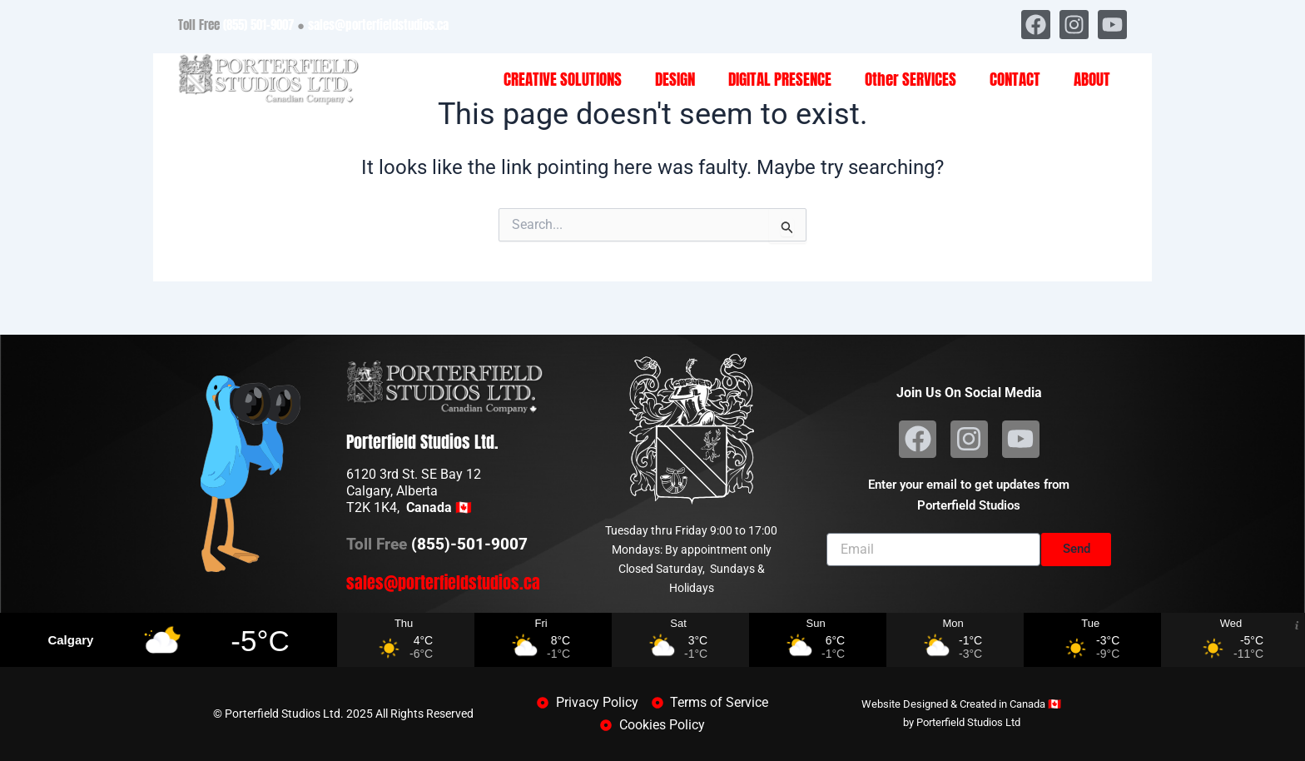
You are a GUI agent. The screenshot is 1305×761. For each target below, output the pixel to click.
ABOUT (1092, 79)
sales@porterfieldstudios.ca (378, 24)
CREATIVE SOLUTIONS (563, 79)
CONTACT (1015, 79)
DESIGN (675, 79)
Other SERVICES (910, 79)
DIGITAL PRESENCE (779, 79)
